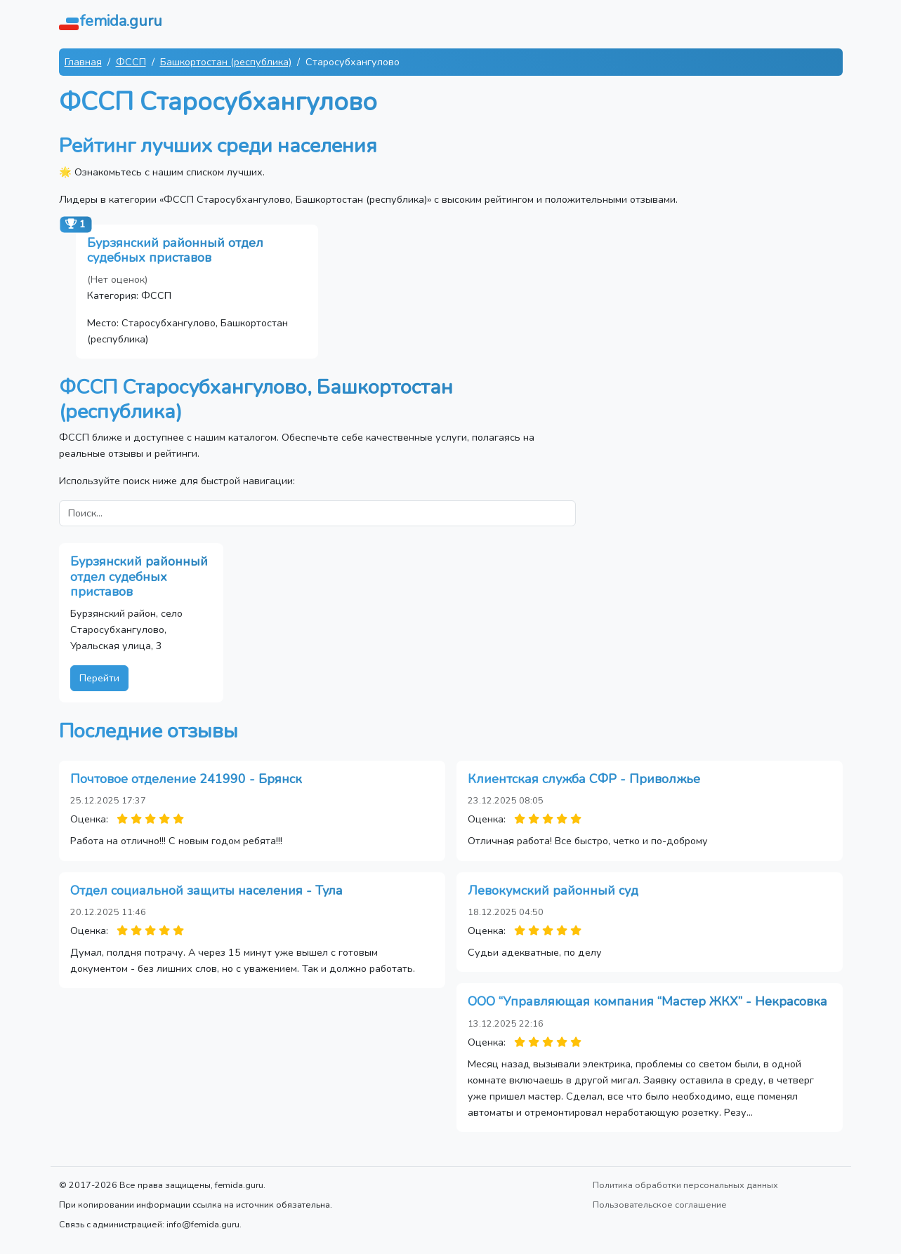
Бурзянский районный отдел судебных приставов (175, 250)
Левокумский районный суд (553, 890)
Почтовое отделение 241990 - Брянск (186, 779)
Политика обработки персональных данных (685, 1185)
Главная (83, 62)
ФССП (131, 62)
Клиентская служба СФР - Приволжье (584, 779)
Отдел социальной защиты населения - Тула (206, 890)
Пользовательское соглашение (660, 1204)
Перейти (99, 678)
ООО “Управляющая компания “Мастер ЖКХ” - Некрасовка (647, 1001)
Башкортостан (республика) (225, 62)
